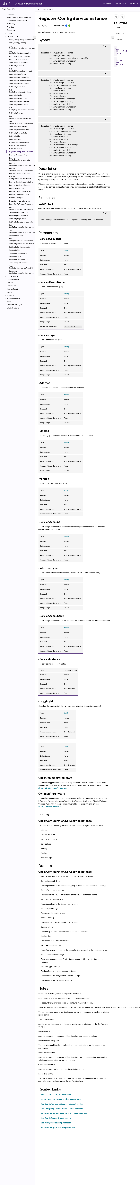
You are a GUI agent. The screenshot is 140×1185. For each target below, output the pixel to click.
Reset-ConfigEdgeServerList (19, 201)
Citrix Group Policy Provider (17, 21)
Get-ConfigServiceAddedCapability (20, 117)
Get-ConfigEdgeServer (17, 74)
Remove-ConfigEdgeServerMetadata (19, 159)
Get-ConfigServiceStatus (18, 133)
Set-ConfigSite (14, 250)
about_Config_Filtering (17, 43)
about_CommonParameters (50, 807)
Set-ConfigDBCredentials (18, 216)
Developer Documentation (29, 3)
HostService (11, 286)
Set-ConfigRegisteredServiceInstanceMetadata (21, 231)
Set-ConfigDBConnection (18, 212)
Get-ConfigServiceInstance (19, 130)
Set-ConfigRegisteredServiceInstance (21, 226)
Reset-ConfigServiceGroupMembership (21, 208)
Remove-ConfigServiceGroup (19, 174)
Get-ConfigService (16, 113)
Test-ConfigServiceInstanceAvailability (21, 267)
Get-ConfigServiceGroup (18, 126)
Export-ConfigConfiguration (19, 56)
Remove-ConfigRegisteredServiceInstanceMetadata (21, 164)
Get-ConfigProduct (16, 95)
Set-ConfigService (16, 235)
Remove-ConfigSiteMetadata (19, 185)
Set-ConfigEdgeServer (17, 219)
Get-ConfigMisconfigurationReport (20, 91)
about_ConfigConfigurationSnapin (56, 1095)
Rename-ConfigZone (16, 198)
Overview (10, 14)
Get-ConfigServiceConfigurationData (21, 122)
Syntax (118, 28)
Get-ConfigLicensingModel (19, 84)
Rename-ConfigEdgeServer (19, 195)
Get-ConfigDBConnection (18, 63)
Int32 (66, 490)
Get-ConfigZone (15, 139)
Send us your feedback (119, 62)
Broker (9, 33)
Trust (9, 302)
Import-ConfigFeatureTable (19, 142)
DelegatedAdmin (13, 279)
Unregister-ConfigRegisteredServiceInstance (21, 272)
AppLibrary (11, 30)
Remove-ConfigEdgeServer (19, 155)
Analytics (10, 27)
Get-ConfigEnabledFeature (19, 77)
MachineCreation (13, 289)
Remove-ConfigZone (16, 188)
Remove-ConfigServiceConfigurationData (21, 169)
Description (119, 34)
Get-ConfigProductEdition (18, 98)
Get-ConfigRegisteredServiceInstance (21, 109)
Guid (66, 250)
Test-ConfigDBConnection (19, 263)
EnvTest (10, 283)
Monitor (10, 292)
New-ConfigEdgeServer (18, 145)
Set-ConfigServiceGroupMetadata (21, 244)
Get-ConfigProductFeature (19, 101)
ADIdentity (11, 24)
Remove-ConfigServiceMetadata (21, 182)
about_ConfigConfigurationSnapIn (21, 40)
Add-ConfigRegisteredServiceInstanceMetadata (21, 47)
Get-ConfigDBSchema (17, 66)
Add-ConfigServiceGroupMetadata (20, 52)
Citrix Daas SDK (48, 10)
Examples (119, 40)
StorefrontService (13, 298)
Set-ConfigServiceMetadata (19, 247)
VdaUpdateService (13, 308)
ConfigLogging (12, 276)
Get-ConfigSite (14, 136)
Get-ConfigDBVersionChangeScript (20, 70)
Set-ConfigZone (15, 256)
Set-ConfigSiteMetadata (18, 253)
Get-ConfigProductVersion (18, 105)
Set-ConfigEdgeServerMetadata (21, 222)
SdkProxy (10, 295)
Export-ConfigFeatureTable (19, 59)
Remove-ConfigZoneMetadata (20, 191)
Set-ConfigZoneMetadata (18, 260)
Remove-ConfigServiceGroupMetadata (20, 178)
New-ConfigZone (15, 149)
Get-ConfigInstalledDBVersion (20, 80)
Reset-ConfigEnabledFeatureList (21, 204)
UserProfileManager (14, 305)
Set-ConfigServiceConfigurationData (21, 240)
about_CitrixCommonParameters (19, 17)
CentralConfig (12, 36)
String (66, 294)
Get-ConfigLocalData (17, 87)
